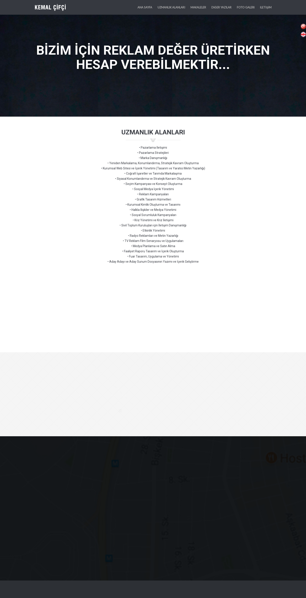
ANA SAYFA (144, 7)
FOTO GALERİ (246, 7)
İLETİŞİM (266, 7)
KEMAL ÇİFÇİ (51, 7)
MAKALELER (198, 7)
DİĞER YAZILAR (221, 7)
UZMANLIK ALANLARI (171, 7)
